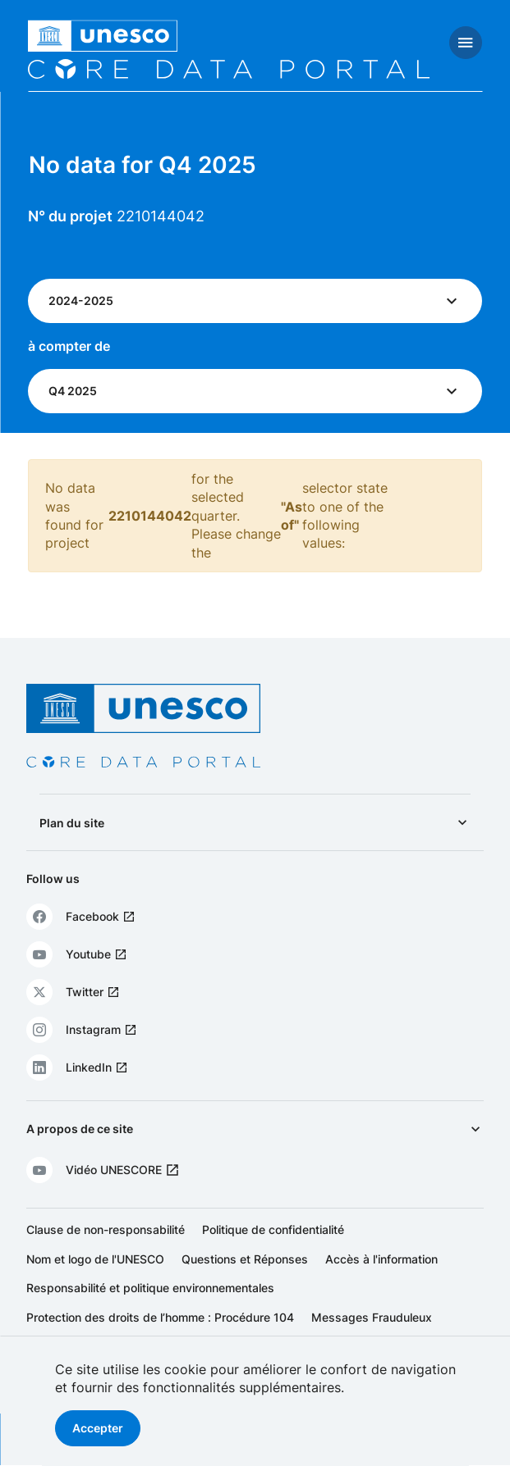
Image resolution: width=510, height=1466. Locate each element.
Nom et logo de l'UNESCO (95, 1259)
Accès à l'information (381, 1259)
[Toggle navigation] (465, 42)
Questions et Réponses (244, 1259)
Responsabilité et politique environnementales (150, 1288)
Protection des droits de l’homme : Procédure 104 (160, 1317)
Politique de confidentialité (273, 1229)
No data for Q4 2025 (142, 165)
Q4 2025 (72, 391)
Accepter (97, 1428)
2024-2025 (80, 300)
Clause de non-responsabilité (105, 1229)
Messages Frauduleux (371, 1317)
